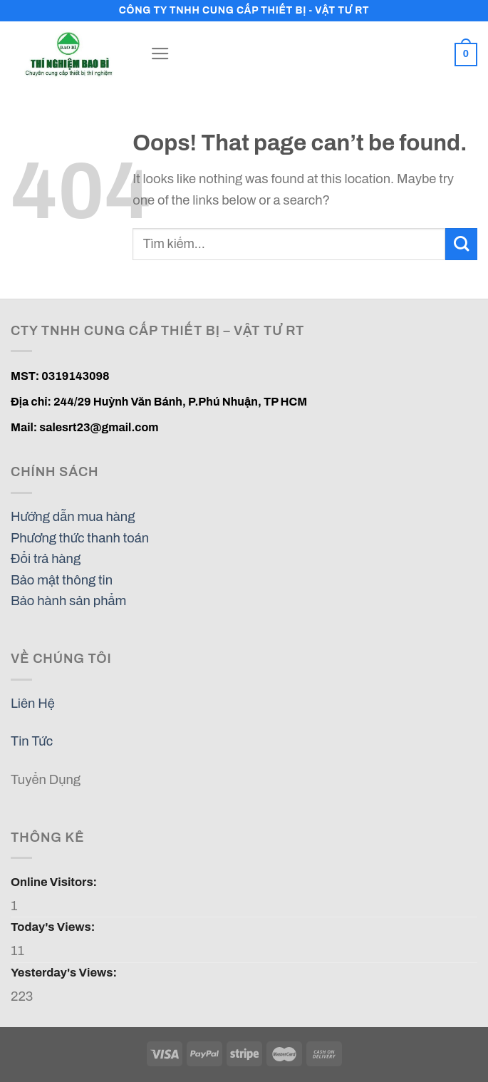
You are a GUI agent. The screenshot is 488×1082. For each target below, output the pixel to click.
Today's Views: (54, 926)
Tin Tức (32, 741)
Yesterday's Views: (65, 972)
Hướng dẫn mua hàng (73, 517)
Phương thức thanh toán (80, 538)
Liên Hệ (33, 703)
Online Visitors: (55, 881)
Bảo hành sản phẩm (68, 601)
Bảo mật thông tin (62, 580)
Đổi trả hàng (46, 559)
